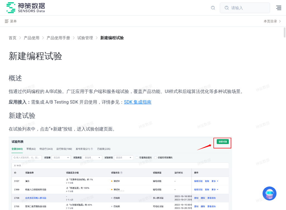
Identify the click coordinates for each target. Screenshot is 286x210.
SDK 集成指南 (137, 102)
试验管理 (85, 38)
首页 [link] (12, 38)
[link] (31, 38)
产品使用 (31, 38)
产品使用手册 (58, 38)
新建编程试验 (112, 38)
